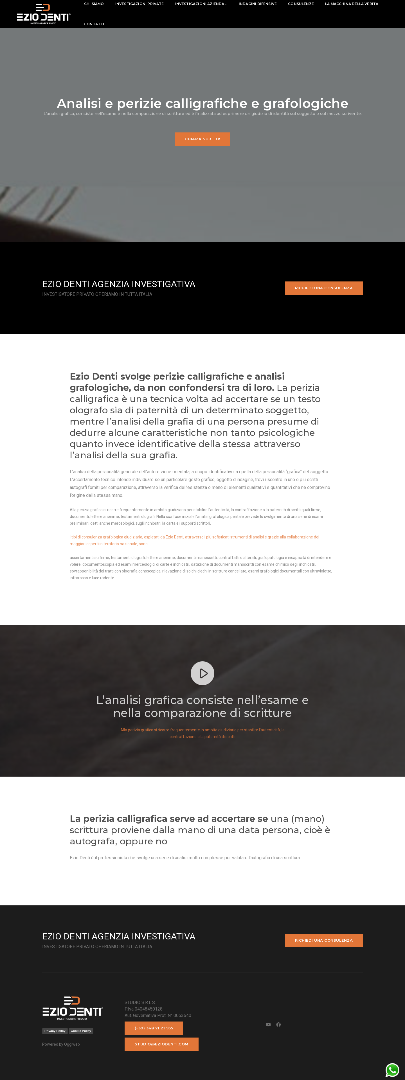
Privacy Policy (55, 1030)
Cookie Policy (81, 1030)
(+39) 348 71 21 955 (154, 1028)
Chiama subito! (202, 139)
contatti (95, 24)
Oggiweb (72, 1044)
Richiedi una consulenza (324, 288)
